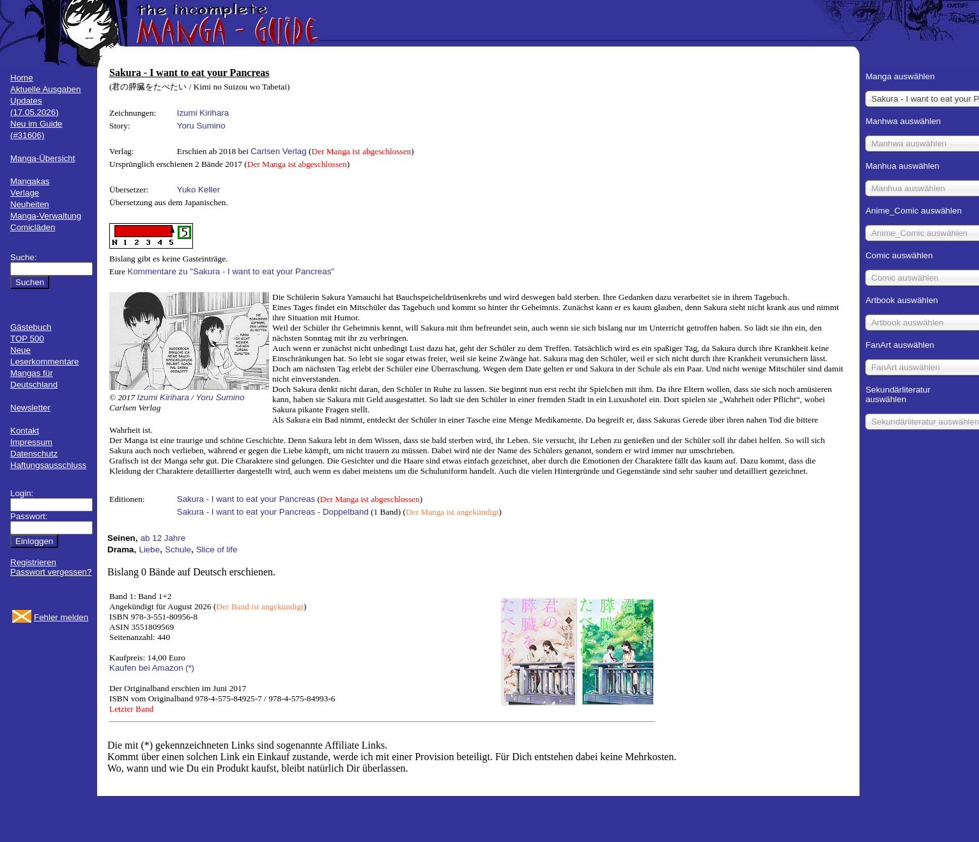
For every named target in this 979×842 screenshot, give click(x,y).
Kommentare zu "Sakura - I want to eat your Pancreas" (231, 271)
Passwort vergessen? (50, 572)
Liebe (149, 549)
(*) (189, 668)
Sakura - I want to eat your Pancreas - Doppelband (273, 512)
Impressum (31, 442)
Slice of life (216, 549)
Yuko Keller (198, 189)
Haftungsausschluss (48, 465)
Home (21, 77)
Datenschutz (34, 453)
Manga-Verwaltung (45, 216)
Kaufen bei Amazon (146, 668)
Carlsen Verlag (278, 151)
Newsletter (30, 407)
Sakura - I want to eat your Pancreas (246, 499)
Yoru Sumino (201, 125)
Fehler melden (61, 617)
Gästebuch (30, 327)
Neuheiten (29, 204)
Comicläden (32, 227)
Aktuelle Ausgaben (45, 89)
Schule (178, 549)
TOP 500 (27, 338)
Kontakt (24, 430)
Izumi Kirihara (203, 113)
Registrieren (33, 562)
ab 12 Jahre (163, 538)
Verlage (24, 193)
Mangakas (30, 181)
